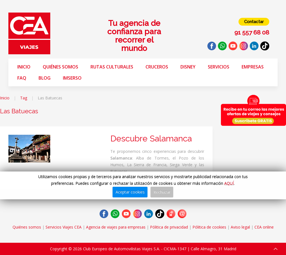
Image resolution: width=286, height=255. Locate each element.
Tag (23, 97)
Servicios (218, 67)
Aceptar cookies (130, 192)
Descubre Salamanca (151, 138)
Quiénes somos (60, 67)
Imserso (72, 78)
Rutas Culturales (111, 67)
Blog (45, 78)
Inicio (23, 67)
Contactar (254, 21)
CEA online (264, 227)
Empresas (253, 67)
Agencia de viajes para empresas (116, 227)
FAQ (21, 78)
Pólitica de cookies (209, 227)
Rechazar (162, 192)
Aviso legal (240, 227)
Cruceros (157, 67)
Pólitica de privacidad (169, 227)
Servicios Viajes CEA (64, 227)
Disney (188, 67)
